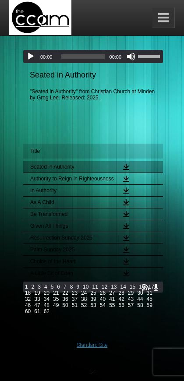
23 (75, 293)
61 (37, 311)
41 (112, 299)
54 (103, 305)
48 (47, 305)
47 (37, 305)
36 (65, 299)
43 (131, 299)
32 (28, 299)
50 (65, 305)
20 (47, 293)
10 (85, 287)
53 (93, 305)
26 (103, 293)
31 (149, 293)
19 (37, 293)
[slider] (82, 56)
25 (93, 293)
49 (56, 305)
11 (95, 287)
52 (84, 305)
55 (112, 305)
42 (121, 299)
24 (84, 293)
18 (28, 293)
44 (140, 299)
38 (84, 299)
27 (112, 293)
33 (37, 299)
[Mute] (131, 56)
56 (121, 305)
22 (65, 293)
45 (149, 299)
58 (140, 305)
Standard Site (92, 345)
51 (75, 305)
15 (132, 287)
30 (140, 293)
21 (56, 293)
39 (93, 299)
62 (47, 311)
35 (56, 299)
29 (131, 293)
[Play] (30, 56)
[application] (93, 56)
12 (104, 287)
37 (75, 299)
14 (123, 287)
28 (121, 293)
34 (47, 299)
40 (103, 299)
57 (131, 305)
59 (149, 305)
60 (28, 311)
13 (114, 287)
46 (28, 305)
